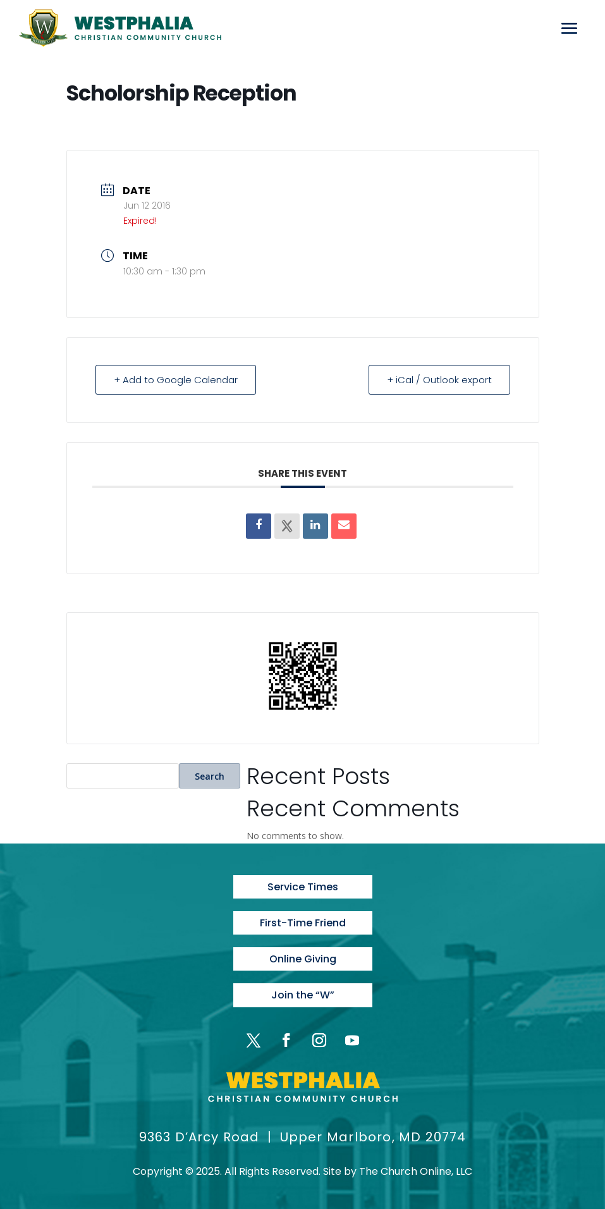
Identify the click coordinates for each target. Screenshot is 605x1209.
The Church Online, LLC (415, 1171)
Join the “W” (302, 995)
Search (209, 776)
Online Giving (302, 959)
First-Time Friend (303, 923)
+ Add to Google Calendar (176, 379)
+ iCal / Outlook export (439, 379)
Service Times (302, 887)
